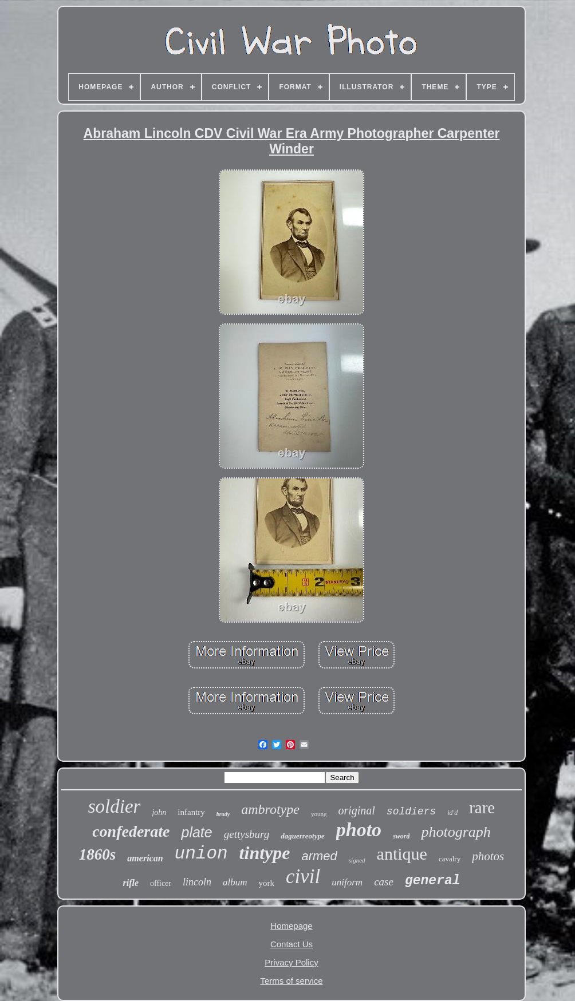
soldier (114, 806)
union (201, 854)
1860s (97, 854)
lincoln (197, 882)
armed (319, 856)
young (319, 813)
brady (223, 814)
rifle (131, 883)
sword (401, 836)
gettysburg (247, 834)
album (235, 882)
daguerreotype (303, 836)
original (356, 810)
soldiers (411, 811)
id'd (452, 813)
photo (358, 829)
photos (488, 856)
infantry (191, 812)
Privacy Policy (291, 962)
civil (303, 876)
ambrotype (270, 809)
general (432, 880)
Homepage (291, 926)
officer (160, 883)
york (267, 883)
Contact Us (291, 944)
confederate (131, 831)
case (383, 882)
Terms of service (291, 981)
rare (482, 807)
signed (357, 860)
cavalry (449, 858)
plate (196, 832)
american (145, 858)
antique (402, 853)
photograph (455, 832)
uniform (347, 882)
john (159, 812)
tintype (264, 852)
